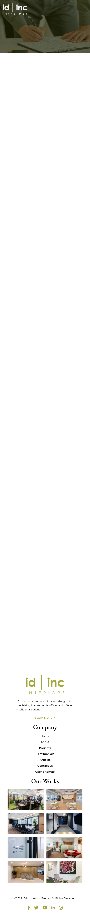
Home (45, 736)
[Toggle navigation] (82, 9)
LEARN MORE (45, 717)
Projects (45, 748)
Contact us (45, 765)
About (45, 742)
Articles (45, 759)
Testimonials (45, 754)
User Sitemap (45, 771)
